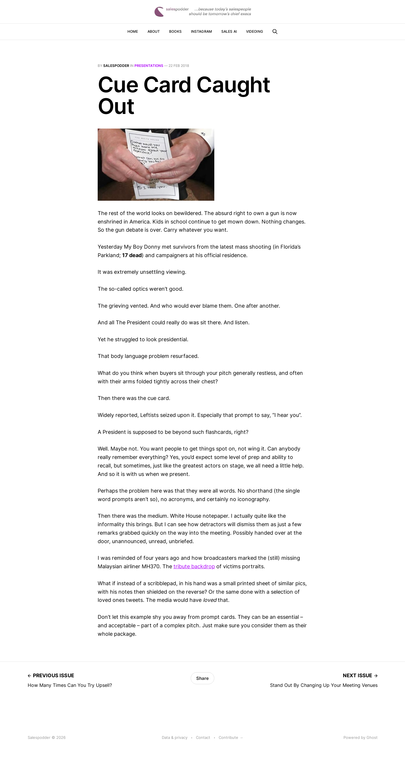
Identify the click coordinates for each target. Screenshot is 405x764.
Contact (203, 737)
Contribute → (231, 737)
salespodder (116, 65)
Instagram (201, 31)
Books (175, 31)
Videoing (254, 31)
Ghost (372, 737)
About (154, 31)
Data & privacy (174, 737)
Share (202, 678)
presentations (148, 65)
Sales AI (229, 31)
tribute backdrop (194, 566)
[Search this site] (275, 31)
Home (132, 31)
